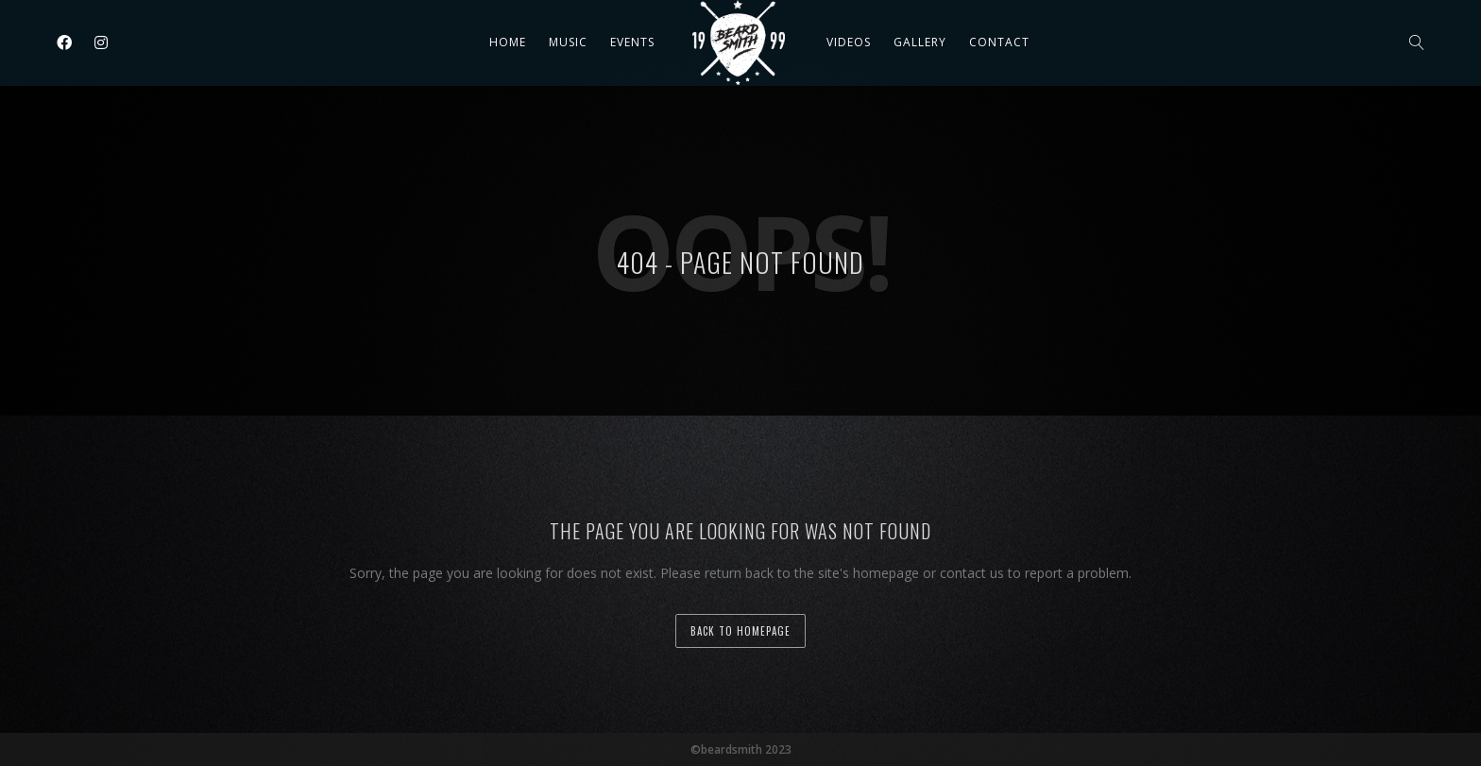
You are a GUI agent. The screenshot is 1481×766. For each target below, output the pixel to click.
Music (568, 42)
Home (507, 42)
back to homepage (740, 630)
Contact (999, 42)
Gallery (920, 42)
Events (632, 42)
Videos (848, 42)
